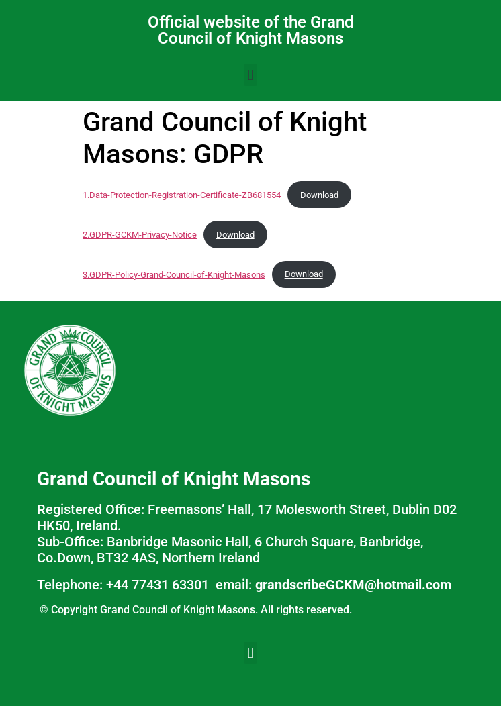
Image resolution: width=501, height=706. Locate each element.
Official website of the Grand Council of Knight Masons (251, 30)
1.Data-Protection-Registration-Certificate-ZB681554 (182, 195)
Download (319, 195)
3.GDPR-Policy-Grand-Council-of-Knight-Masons (174, 274)
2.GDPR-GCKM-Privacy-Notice (140, 235)
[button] (250, 75)
